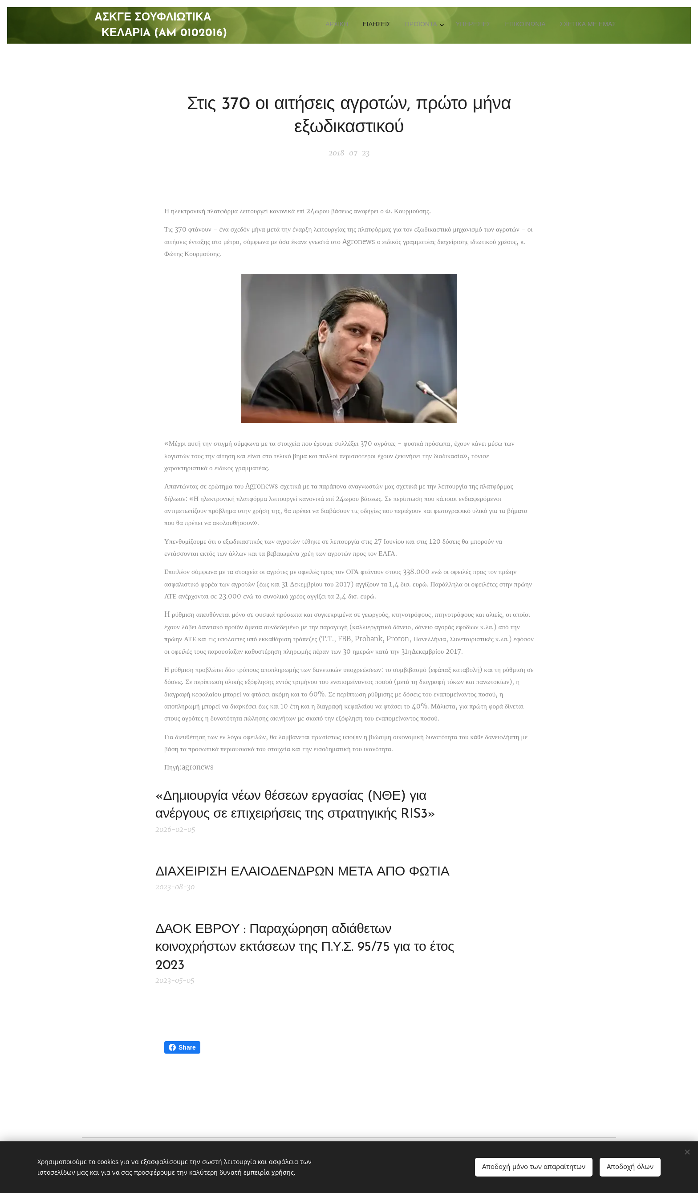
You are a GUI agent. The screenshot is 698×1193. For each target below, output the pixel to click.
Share (182, 1047)
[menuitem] (543, 25)
